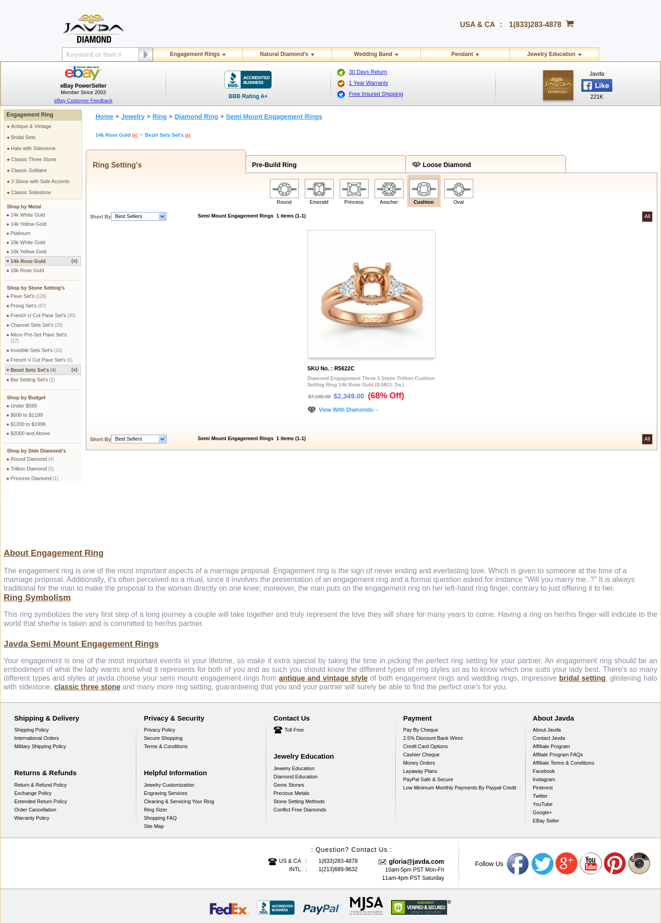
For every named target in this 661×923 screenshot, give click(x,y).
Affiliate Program (551, 699)
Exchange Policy (32, 746)
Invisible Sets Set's (36, 350)
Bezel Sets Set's (44, 370)
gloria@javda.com (416, 814)
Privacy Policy (159, 682)
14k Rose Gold (44, 261)
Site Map (153, 779)
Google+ (542, 765)
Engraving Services (165, 746)
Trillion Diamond (32, 468)
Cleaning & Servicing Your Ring (179, 754)
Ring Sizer (155, 762)
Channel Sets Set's (37, 325)
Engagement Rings (195, 54)
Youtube (591, 816)
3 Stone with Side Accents (40, 181)
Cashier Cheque (421, 707)
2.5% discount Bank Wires (433, 691)
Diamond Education (296, 729)
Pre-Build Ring (272, 164)
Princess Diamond (34, 478)
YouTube (543, 757)
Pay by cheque (420, 682)
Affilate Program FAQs (558, 707)
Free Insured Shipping (376, 94)
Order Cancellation (35, 762)
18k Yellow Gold (28, 251)
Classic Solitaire (29, 170)
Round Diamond (32, 459)
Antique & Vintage (31, 126)
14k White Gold (28, 215)
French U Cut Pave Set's (43, 315)
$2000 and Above (30, 433)
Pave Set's (28, 296)
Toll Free (294, 682)
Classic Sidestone (31, 192)
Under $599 (24, 405)
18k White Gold (28, 242)
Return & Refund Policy (40, 737)
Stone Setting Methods (299, 754)
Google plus (566, 816)
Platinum (20, 233)
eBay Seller (546, 773)
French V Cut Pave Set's (42, 360)
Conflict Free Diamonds (300, 762)
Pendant (462, 54)
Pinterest (543, 740)
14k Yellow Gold (28, 224)
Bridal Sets (23, 137)
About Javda (547, 682)
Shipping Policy (31, 682)
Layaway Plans (420, 724)
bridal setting (582, 631)
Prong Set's (28, 305)
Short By (100, 216)
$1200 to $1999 (28, 424)
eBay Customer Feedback (83, 100)
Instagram (544, 732)
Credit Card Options (425, 699)
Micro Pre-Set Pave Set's (39, 337)
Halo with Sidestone (33, 148)
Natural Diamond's (284, 54)
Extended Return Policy (40, 754)
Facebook (544, 724)
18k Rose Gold (27, 270)
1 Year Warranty (368, 83)
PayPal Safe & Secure (428, 732)
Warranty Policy (32, 770)
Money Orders (419, 715)
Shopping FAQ (160, 770)
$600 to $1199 (27, 415)
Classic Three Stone (33, 159)
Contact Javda (549, 691)
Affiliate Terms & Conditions (563, 715)
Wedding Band (373, 54)
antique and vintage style (323, 631)
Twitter (540, 748)
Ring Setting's (115, 165)
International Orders (36, 691)
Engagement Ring (29, 115)
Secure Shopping (163, 691)
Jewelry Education (551, 54)
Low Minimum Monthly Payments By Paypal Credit (459, 740)
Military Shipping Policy (40, 699)
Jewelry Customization (169, 737)
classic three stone (87, 639)
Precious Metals (291, 746)
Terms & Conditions (165, 699)
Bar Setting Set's (33, 379)
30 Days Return (368, 72)
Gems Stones (289, 737)
